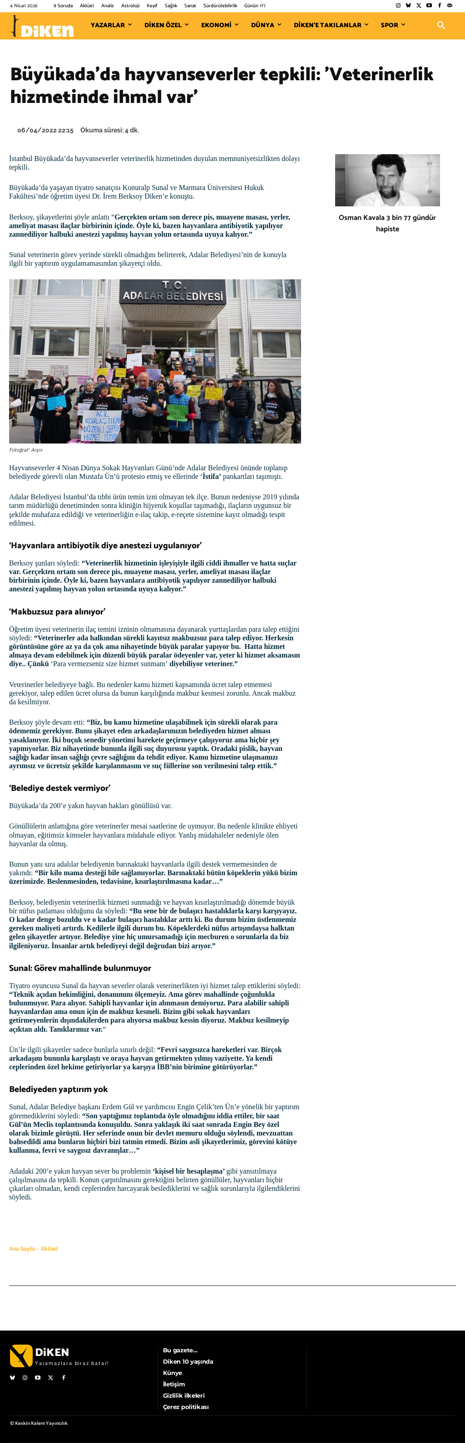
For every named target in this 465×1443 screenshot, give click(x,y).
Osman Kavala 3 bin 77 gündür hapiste (387, 223)
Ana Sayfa (22, 1249)
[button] (441, 25)
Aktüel (49, 1249)
